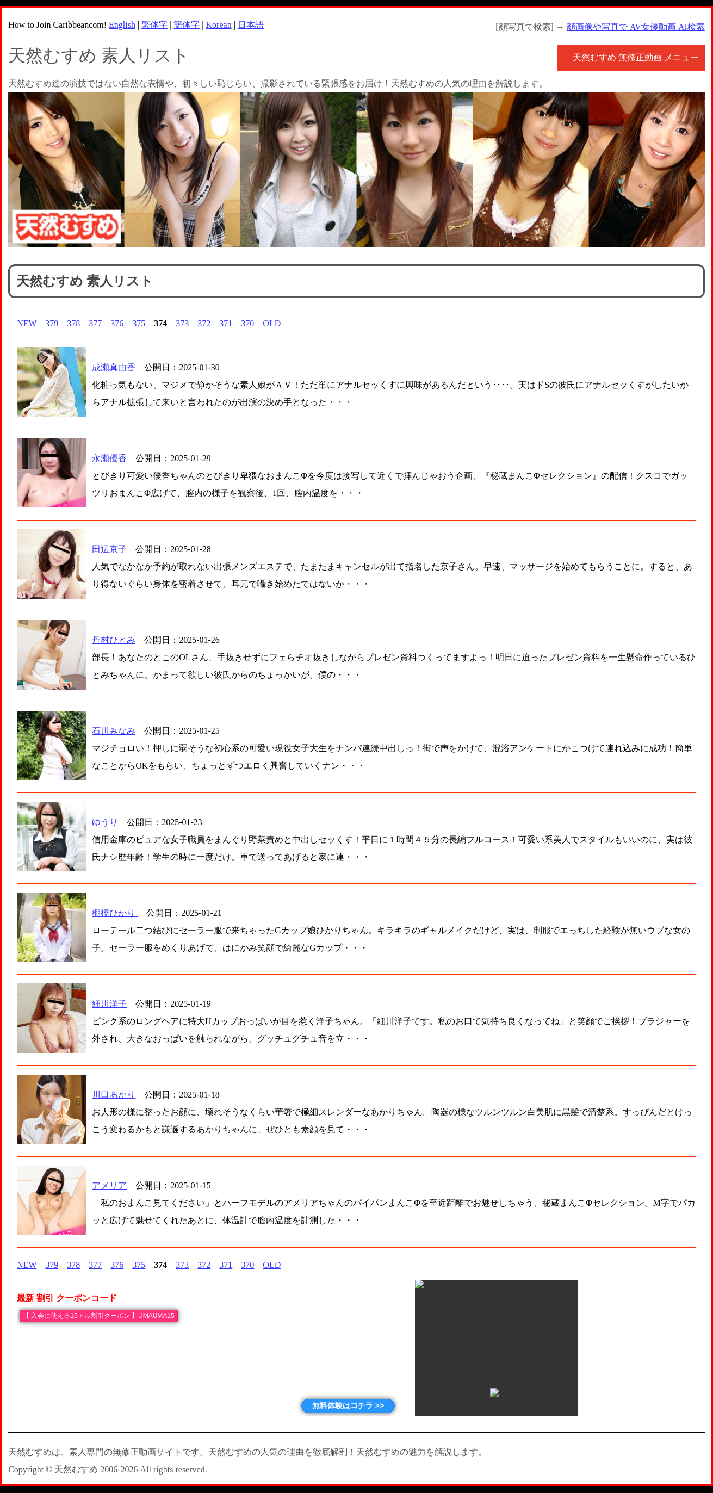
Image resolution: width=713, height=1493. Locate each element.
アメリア (109, 1185)
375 (138, 323)
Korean (219, 24)
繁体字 (154, 24)
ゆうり (105, 822)
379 (51, 323)
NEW (26, 323)
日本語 (251, 24)
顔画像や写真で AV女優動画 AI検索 (636, 27)
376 (116, 323)
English (122, 24)
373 (182, 323)
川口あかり (113, 1094)
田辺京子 (109, 549)
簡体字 (186, 24)
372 (203, 323)
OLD (272, 323)
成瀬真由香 (113, 367)
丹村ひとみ (113, 640)
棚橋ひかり (115, 913)
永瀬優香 (109, 458)
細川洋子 (109, 1003)
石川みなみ (113, 730)
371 (225, 323)
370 (247, 323)
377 (95, 323)
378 (73, 323)
